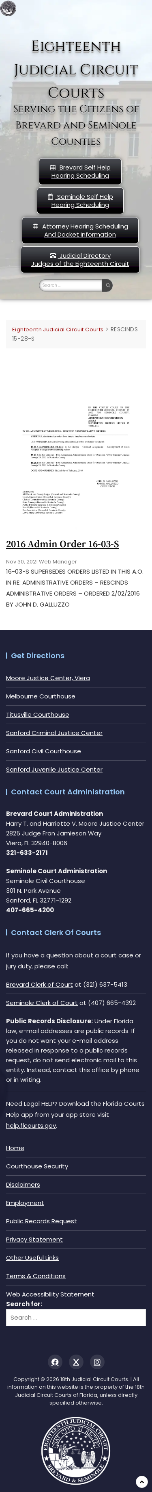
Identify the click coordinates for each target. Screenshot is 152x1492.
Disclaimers (23, 1184)
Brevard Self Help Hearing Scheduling (80, 171)
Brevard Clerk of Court (39, 984)
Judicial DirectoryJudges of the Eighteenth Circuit (80, 259)
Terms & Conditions (36, 1276)
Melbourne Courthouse (40, 696)
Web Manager (58, 561)
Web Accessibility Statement (50, 1294)
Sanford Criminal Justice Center (54, 733)
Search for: (24, 1304)
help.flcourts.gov (31, 1125)
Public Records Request (41, 1221)
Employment (25, 1202)
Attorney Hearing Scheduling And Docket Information (80, 230)
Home (15, 1148)
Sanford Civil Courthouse (43, 751)
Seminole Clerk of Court (42, 1002)
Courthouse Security (37, 1166)
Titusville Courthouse (37, 714)
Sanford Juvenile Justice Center (54, 769)
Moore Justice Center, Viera (48, 678)
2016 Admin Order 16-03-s (62, 544)
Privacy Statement (34, 1239)
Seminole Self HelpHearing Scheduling (80, 200)
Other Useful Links (32, 1257)
